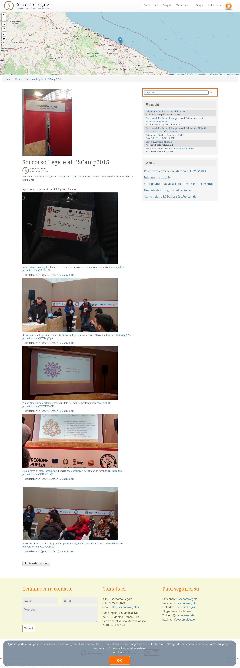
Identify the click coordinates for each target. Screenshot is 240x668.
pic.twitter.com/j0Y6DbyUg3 (37, 338)
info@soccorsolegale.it (125, 607)
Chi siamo (214, 5)
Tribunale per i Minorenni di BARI (165, 111)
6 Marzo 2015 (67, 275)
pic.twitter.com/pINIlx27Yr (36, 270)
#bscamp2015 (116, 267)
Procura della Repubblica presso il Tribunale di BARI (176, 128)
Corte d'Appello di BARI (159, 141)
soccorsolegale (187, 599)
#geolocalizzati (75, 471)
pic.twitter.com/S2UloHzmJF (37, 474)
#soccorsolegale (70, 335)
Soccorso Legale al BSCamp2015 (43, 79)
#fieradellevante (114, 543)
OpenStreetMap (193, 74)
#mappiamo (234, 74)
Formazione (184, 5)
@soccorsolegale (39, 267)
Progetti (167, 5)
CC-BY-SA (214, 74)
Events (19, 79)
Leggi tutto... (119, 652)
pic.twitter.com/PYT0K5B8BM (38, 406)
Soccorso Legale (185, 607)
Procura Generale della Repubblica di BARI (170, 148)
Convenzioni (151, 5)
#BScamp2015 (123, 335)
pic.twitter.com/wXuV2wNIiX (38, 546)
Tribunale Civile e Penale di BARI (164, 135)
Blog (199, 5)
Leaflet (173, 74)
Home (8, 79)
